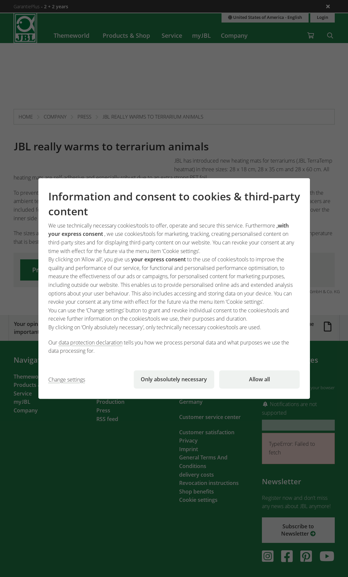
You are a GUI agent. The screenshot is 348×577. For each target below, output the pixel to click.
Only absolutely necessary (174, 379)
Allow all (259, 379)
